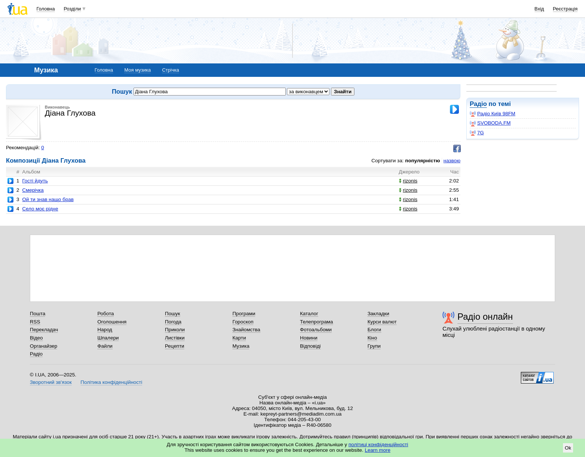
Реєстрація (565, 9)
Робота (105, 313)
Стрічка (170, 70)
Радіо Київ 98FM (492, 114)
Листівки (175, 338)
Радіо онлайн (485, 317)
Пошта (37, 313)
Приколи (175, 329)
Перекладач (44, 329)
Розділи (72, 9)
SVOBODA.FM (490, 123)
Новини (308, 338)
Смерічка (33, 190)
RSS (35, 322)
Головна (46, 9)
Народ (104, 329)
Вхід (539, 9)
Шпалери (108, 338)
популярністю (422, 160)
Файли (105, 346)
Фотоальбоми (316, 329)
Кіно (372, 338)
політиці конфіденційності (378, 444)
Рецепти (174, 346)
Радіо (478, 103)
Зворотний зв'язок (51, 382)
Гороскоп (242, 322)
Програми (243, 313)
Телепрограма (316, 322)
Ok (568, 448)
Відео (36, 338)
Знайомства (246, 329)
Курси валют (382, 322)
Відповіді (310, 346)
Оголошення (111, 322)
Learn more (378, 450)
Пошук (172, 313)
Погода (173, 322)
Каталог (309, 313)
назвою (452, 160)
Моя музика (137, 70)
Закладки (378, 313)
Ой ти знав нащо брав (47, 199)
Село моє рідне (40, 209)
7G (477, 133)
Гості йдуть (35, 181)
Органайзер (43, 346)
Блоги (374, 329)
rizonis (408, 181)
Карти (239, 338)
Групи (374, 346)
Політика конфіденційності (111, 382)
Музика (240, 346)
